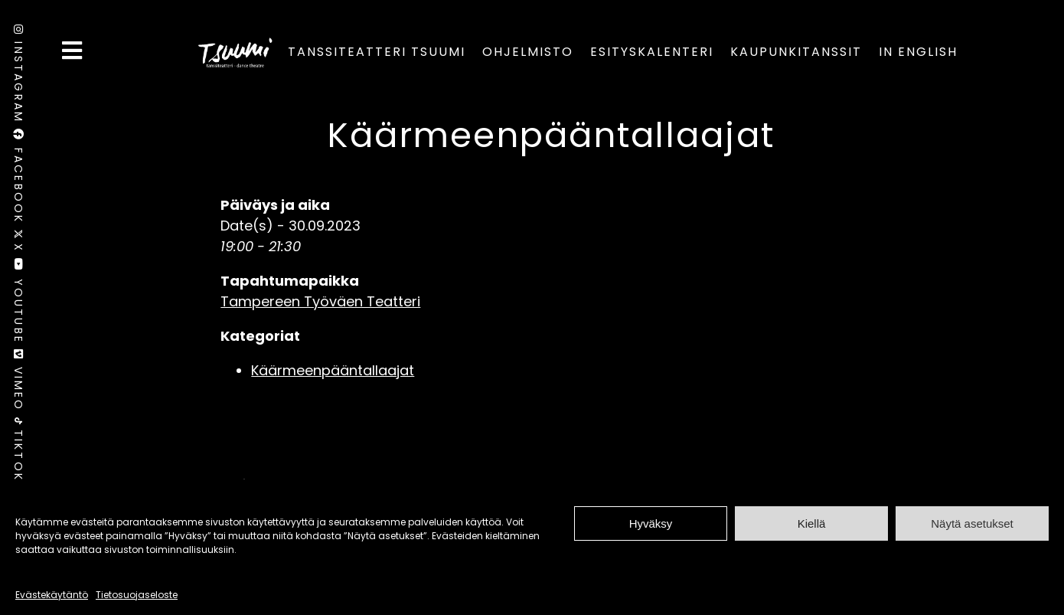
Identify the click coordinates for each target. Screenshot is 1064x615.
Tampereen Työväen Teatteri (320, 301)
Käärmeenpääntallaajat (551, 135)
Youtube (18, 303)
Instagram (18, 77)
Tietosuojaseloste (137, 594)
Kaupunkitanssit (796, 52)
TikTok (18, 449)
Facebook (18, 179)
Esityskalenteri (651, 52)
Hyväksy (651, 523)
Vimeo (18, 383)
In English (918, 52)
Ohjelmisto (527, 52)
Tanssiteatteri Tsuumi (376, 52)
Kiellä (812, 523)
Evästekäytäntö (51, 594)
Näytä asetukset (972, 523)
